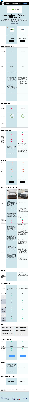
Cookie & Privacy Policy (4, 398)
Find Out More (12, 355)
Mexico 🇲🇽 (8, 399)
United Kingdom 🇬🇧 (19, 397)
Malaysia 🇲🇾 (13, 399)
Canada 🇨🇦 (8, 398)
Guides (2, 396)
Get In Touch (2, 397)
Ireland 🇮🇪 (18, 398)
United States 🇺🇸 (9, 397)
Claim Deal (25, 3)
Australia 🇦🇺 (24, 397)
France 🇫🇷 (18, 400)
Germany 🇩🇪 (18, 399)
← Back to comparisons (14, 23)
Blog (1, 395)
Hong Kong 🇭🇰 (13, 398)
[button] (27, 1)
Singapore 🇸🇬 (13, 397)
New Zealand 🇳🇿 (25, 398)
